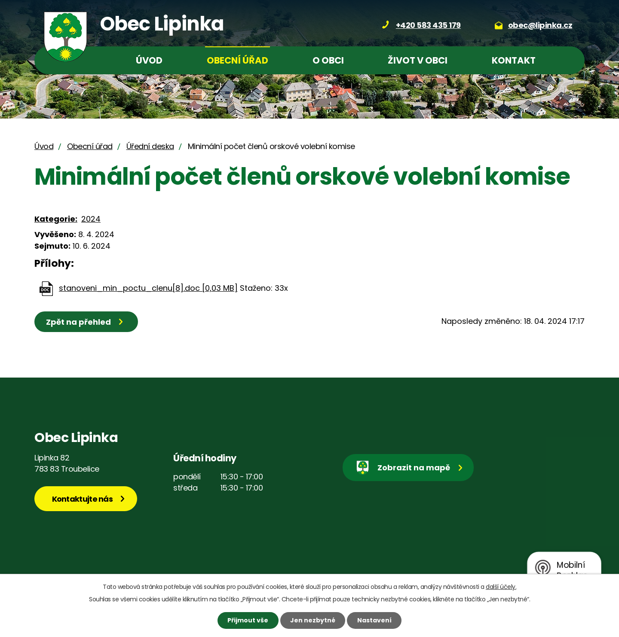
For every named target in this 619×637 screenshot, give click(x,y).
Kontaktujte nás (82, 499)
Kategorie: (55, 218)
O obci (328, 60)
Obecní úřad (237, 60)
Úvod (149, 60)
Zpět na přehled (78, 322)
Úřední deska (150, 146)
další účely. (501, 586)
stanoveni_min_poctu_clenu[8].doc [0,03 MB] (148, 288)
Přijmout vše (247, 620)
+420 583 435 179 (428, 25)
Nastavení (374, 620)
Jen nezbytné (312, 620)
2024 (91, 218)
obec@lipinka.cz (540, 25)
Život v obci (417, 60)
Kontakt (514, 60)
